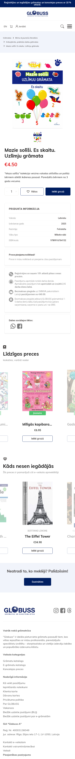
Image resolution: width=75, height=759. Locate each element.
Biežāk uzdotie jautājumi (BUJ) (20, 712)
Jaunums (37, 413)
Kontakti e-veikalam (14, 742)
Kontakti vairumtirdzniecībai (19, 746)
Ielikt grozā (58, 191)
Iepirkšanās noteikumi (15, 687)
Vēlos (32, 191)
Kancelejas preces (13, 669)
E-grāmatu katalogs (14, 664)
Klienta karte (10, 691)
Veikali (6, 750)
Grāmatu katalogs (13, 660)
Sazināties (37, 581)
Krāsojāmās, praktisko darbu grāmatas (22, 42)
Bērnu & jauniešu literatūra (26, 38)
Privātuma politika (13, 699)
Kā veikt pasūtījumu (14, 683)
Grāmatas (7, 38)
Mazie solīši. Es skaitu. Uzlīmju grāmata (22, 46)
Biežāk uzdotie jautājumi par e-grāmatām (26, 716)
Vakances (8, 707)
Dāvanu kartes (11, 695)
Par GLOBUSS (11, 703)
